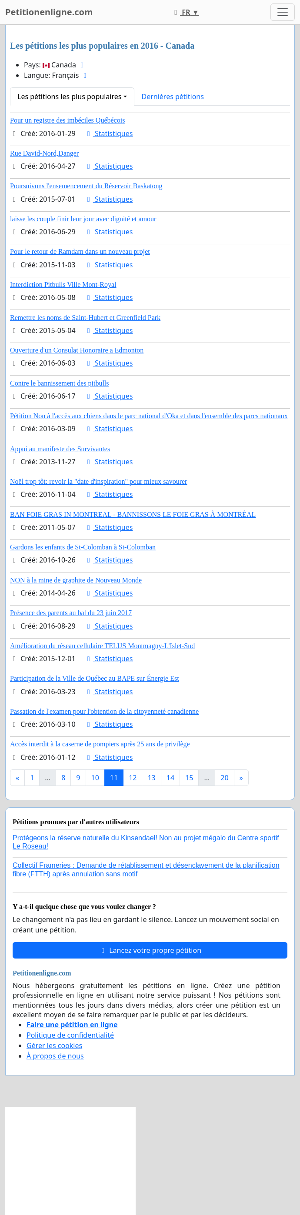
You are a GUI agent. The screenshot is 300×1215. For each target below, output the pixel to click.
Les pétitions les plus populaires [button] (69, 96)
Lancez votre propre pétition (150, 950)
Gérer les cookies (54, 1045)
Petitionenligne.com (49, 12)
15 (189, 777)
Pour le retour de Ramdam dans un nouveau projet (80, 251)
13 (151, 777)
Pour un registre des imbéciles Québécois (67, 120)
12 (133, 777)
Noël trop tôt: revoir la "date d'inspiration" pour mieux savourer (98, 481)
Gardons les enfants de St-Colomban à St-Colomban (83, 547)
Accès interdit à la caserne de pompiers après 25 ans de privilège (100, 744)
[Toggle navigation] (282, 12)
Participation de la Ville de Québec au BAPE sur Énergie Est (94, 678)
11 (114, 777)
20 (224, 777)
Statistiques (108, 133)
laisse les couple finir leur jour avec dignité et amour (83, 219)
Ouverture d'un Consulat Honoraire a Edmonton (76, 350)
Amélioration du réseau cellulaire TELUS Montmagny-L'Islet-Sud (102, 645)
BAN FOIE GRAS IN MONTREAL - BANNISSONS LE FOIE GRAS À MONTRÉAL (133, 514)
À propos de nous (55, 1056)
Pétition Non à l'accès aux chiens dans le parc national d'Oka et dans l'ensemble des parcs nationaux (149, 415)
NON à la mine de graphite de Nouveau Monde (76, 580)
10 (95, 777)
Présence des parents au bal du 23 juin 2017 (71, 612)
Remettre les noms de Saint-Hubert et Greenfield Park (85, 317)
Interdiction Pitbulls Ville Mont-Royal (63, 284)
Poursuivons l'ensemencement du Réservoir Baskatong (86, 186)
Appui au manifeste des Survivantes (60, 449)
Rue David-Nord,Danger (44, 153)
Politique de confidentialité (70, 1035)
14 (170, 777)
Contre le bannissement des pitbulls (59, 383)
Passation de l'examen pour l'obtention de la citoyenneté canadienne (104, 711)
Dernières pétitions (173, 96)
